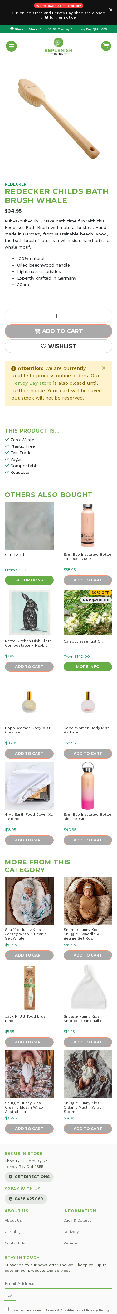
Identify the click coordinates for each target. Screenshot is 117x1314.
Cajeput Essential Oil (83, 616)
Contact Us (15, 1218)
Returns (70, 1218)
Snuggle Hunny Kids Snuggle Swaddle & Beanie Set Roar (82, 908)
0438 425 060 (26, 1173)
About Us (13, 1195)
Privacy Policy (97, 1285)
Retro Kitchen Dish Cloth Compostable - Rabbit (28, 617)
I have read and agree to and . (57, 1284)
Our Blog (13, 1206)
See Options (29, 554)
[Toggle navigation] (11, 20)
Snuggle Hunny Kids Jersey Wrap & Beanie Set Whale (26, 908)
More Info (88, 641)
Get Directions (29, 1151)
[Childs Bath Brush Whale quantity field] (58, 290)
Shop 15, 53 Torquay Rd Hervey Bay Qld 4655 (58, 3)
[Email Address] (58, 1258)
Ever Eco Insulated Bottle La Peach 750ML (87, 531)
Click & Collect (77, 1195)
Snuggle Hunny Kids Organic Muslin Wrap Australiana (24, 1081)
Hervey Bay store (31, 358)
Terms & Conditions (61, 1285)
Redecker (16, 158)
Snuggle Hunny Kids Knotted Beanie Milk (82, 993)
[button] (58, 321)
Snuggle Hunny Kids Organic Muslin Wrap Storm (83, 1081)
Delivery (71, 1206)
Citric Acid (14, 529)
